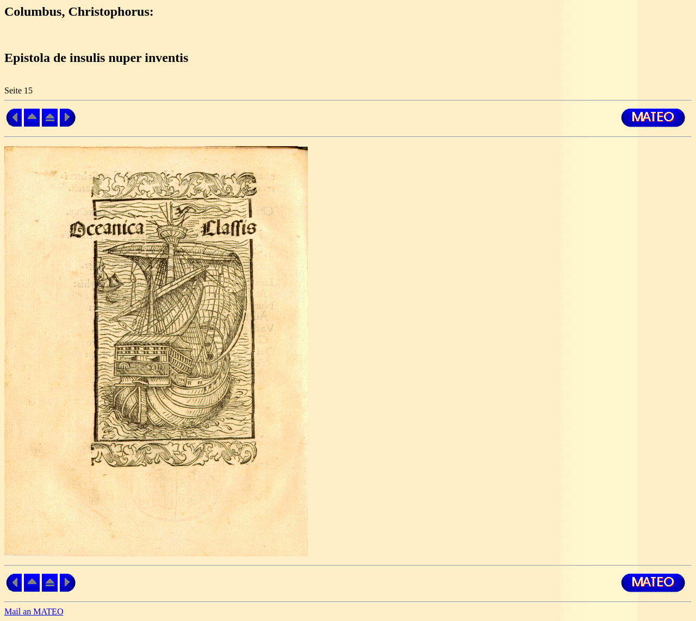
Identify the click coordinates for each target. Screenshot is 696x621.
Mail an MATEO (33, 611)
